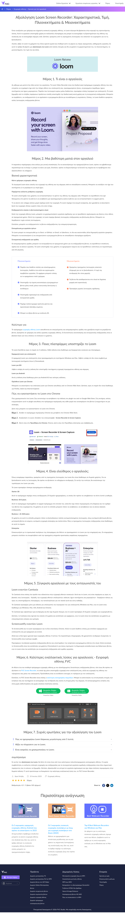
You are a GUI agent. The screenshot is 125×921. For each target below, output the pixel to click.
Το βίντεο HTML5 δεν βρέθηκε (72, 888)
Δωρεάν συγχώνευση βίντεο (39, 891)
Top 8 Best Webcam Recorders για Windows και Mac (96, 826)
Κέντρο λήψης (10, 877)
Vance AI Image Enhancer (70, 891)
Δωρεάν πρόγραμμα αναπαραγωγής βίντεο (37, 901)
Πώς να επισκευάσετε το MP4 (71, 897)
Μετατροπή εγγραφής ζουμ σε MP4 (73, 876)
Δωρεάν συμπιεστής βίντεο (38, 894)
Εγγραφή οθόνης (20, 9)
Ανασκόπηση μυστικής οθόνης (72, 879)
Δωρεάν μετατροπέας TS (38, 876)
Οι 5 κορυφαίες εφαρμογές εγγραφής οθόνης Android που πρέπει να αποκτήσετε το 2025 (24, 828)
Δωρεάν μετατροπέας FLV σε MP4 (41, 879)
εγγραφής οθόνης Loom (31, 329)
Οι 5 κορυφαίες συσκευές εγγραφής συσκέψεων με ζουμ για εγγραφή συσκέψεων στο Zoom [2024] (60, 829)
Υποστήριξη (119, 3)
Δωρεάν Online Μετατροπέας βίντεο (39, 886)
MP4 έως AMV (67, 882)
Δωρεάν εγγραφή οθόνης (38, 897)
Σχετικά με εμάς (104, 876)
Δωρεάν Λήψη (51, 691)
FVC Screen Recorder (28, 670)
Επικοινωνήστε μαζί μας (107, 879)
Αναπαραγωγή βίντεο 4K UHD (72, 894)
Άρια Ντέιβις (19, 776)
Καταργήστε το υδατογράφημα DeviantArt (75, 885)
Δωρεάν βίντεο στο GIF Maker (39, 882)
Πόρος (107, 3)
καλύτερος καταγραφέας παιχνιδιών (60, 678)
